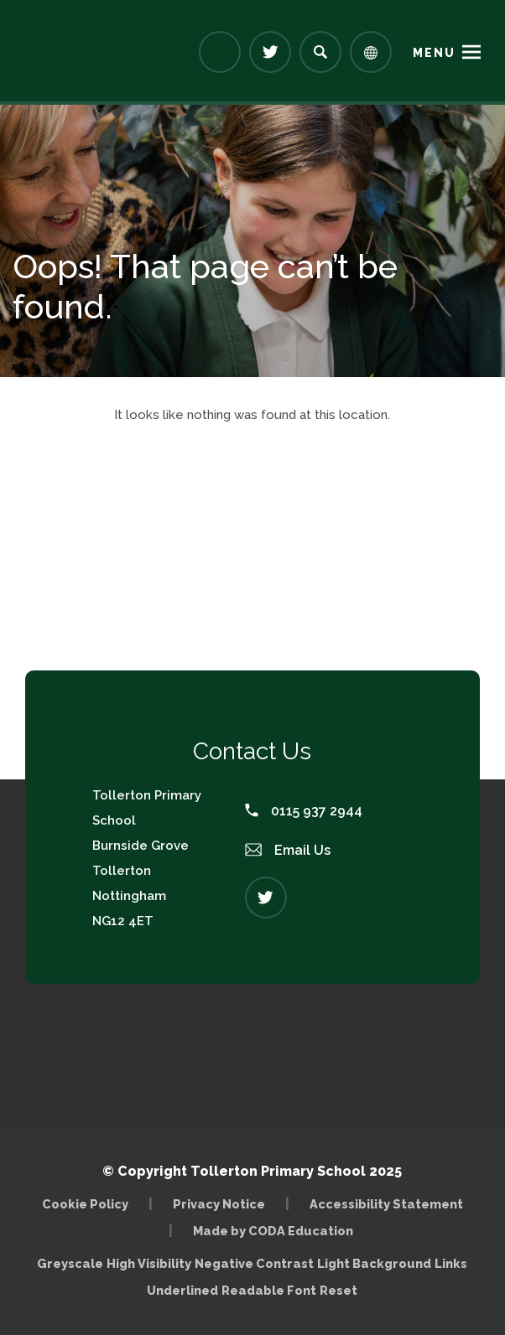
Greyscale (70, 1263)
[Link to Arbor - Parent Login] (220, 52)
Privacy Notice (219, 1204)
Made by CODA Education (273, 1231)
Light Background (374, 1263)
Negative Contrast (254, 1263)
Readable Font (268, 1290)
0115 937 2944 (303, 811)
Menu (434, 53)
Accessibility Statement (386, 1204)
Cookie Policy (85, 1204)
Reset (338, 1290)
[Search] (320, 52)
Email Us (288, 850)
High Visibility (149, 1263)
